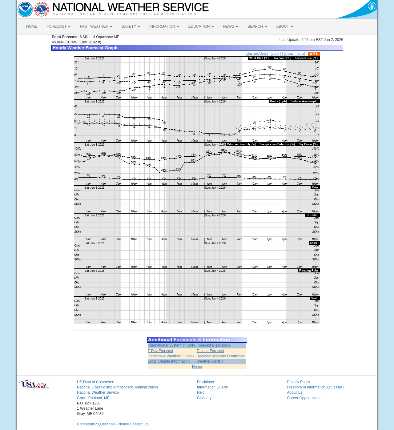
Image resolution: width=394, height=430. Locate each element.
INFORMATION (164, 26)
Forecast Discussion (213, 345)
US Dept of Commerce (95, 382)
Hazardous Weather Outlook (171, 356)
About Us (294, 392)
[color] (276, 53)
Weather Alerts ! (210, 361)
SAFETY (131, 26)
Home (197, 366)
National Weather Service (98, 392)
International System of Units (171, 345)
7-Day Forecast (160, 351)
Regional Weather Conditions (221, 356)
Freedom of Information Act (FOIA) (315, 387)
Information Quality (212, 387)
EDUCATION (201, 26)
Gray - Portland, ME (93, 398)
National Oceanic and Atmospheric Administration (117, 387)
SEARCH (257, 26)
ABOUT (284, 26)
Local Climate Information (169, 361)
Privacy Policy (298, 382)
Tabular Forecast (210, 351)
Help (201, 392)
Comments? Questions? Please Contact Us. (113, 424)
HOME (31, 26)
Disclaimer (205, 382)
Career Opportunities (304, 398)
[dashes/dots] (256, 53)
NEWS (230, 26)
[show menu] (294, 53)
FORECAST (58, 26)
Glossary (204, 398)
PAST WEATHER (96, 26)
